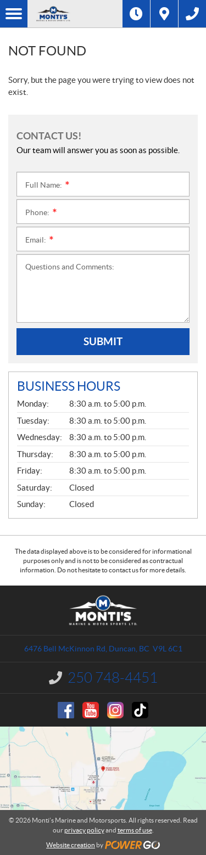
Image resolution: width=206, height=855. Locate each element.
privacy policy (84, 830)
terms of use (135, 830)
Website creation (70, 844)
